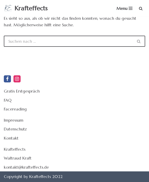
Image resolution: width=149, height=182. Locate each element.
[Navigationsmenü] (124, 8)
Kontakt (11, 138)
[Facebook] (7, 78)
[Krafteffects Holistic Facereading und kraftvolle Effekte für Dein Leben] (26, 8)
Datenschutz (15, 128)
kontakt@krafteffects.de (26, 167)
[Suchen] (141, 8)
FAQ (7, 100)
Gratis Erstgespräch (22, 91)
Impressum (13, 120)
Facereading (15, 108)
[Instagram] (17, 78)
